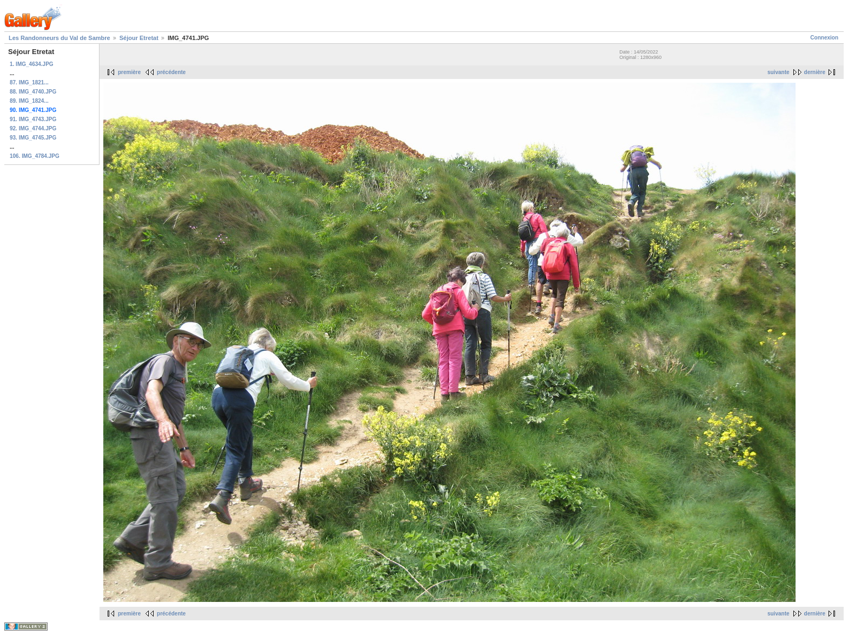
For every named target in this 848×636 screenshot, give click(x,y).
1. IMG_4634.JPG (32, 64)
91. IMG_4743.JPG (33, 119)
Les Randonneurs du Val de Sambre (59, 38)
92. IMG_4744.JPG (33, 128)
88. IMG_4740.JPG (33, 92)
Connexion (824, 38)
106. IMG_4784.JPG (34, 156)
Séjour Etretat (139, 38)
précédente (171, 72)
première (129, 72)
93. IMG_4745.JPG (33, 138)
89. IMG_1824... (29, 101)
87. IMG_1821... (29, 82)
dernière (814, 72)
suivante (778, 72)
